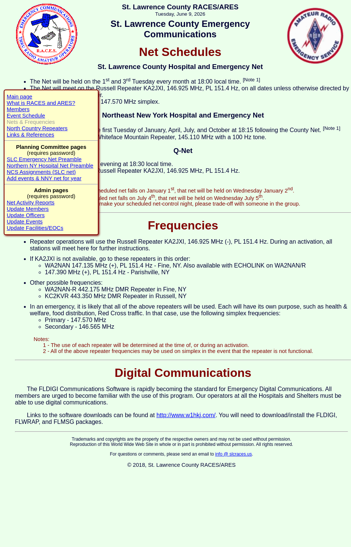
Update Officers (26, 215)
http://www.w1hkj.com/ (185, 415)
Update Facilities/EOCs (35, 228)
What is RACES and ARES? (41, 103)
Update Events (25, 222)
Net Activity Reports (31, 203)
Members (18, 109)
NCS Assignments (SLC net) (41, 172)
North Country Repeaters (37, 128)
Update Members (28, 209)
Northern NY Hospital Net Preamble (50, 166)
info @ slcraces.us (233, 454)
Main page (19, 97)
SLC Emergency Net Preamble (44, 159)
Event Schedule (26, 116)
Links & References (30, 135)
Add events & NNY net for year (44, 178)
